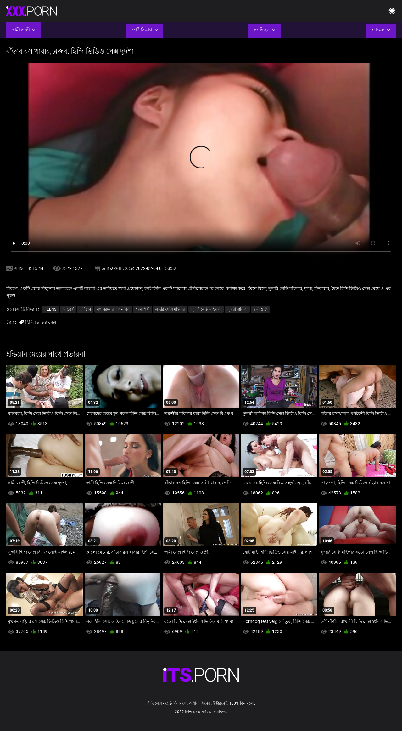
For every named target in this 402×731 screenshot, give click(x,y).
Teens (50, 309)
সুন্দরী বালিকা (237, 309)
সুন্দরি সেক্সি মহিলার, (206, 309)
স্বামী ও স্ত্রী (260, 309)
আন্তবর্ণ (68, 309)
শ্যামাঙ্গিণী (142, 309)
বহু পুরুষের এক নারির (113, 309)
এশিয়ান (85, 309)
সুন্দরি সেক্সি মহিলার (170, 309)
